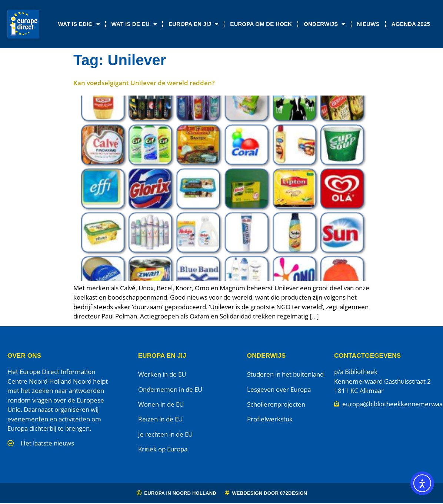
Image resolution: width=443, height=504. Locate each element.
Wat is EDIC (79, 24)
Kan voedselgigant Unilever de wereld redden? (144, 83)
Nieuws (368, 24)
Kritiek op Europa (162, 449)
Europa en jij (193, 24)
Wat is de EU (134, 24)
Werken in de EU (162, 374)
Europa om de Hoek (261, 24)
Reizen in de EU (160, 419)
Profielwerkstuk (270, 419)
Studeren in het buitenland (285, 374)
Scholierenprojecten (276, 404)
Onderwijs (324, 24)
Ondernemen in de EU (170, 389)
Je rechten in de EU (165, 434)
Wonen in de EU (161, 404)
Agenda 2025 (411, 24)
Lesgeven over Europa (279, 389)
